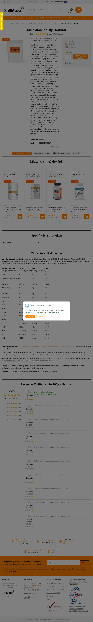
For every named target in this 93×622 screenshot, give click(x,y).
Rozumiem (30, 316)
